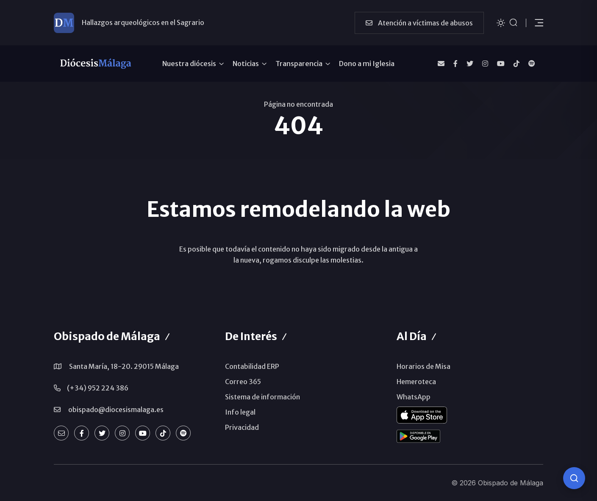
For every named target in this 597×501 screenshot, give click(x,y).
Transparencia (298, 63)
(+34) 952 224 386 (97, 388)
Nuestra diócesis (189, 63)
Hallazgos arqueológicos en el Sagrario (143, 22)
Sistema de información (262, 397)
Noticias (246, 63)
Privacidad (242, 427)
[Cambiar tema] (501, 22)
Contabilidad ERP (252, 366)
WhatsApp (413, 397)
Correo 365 (243, 381)
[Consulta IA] (574, 478)
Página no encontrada (298, 104)
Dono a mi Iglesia (366, 63)
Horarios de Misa (423, 366)
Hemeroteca (416, 381)
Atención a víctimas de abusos (419, 23)
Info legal (240, 412)
